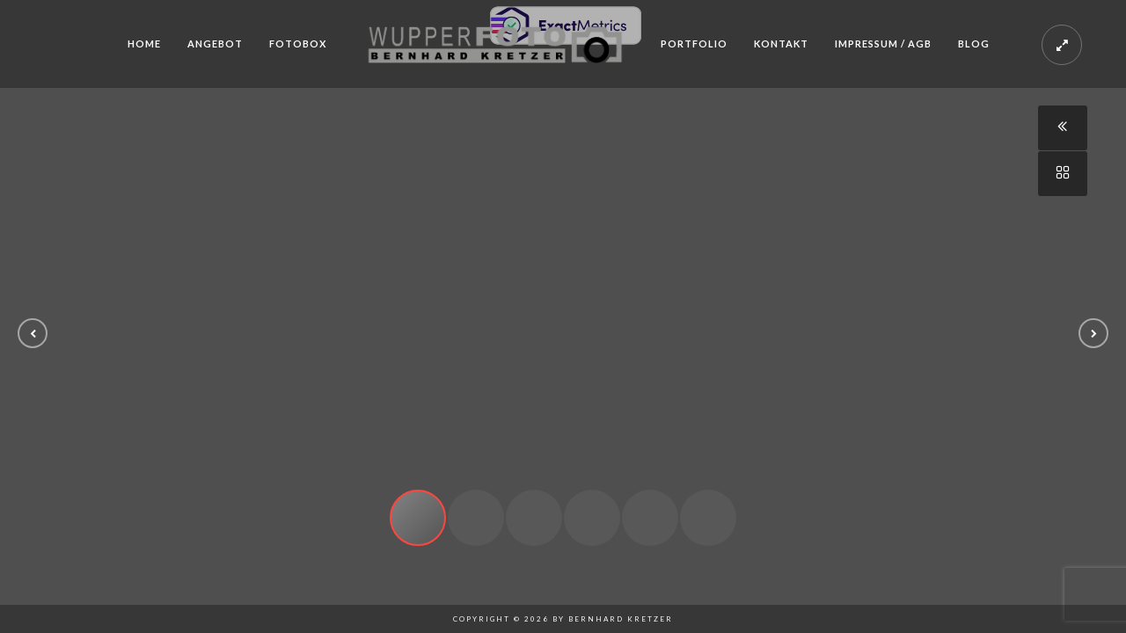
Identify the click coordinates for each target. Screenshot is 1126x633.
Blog (974, 43)
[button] (33, 333)
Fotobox (297, 43)
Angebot (215, 43)
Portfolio (694, 43)
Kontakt (781, 43)
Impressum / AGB (883, 43)
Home (144, 43)
